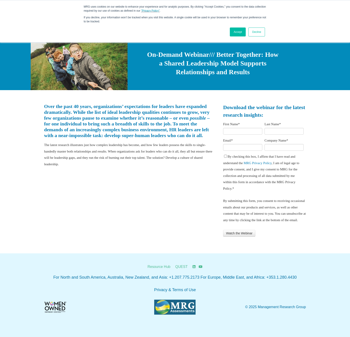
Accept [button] (238, 32)
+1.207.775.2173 (184, 277)
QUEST (181, 267)
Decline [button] (256, 32)
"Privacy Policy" (150, 10)
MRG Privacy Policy (258, 163)
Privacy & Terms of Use (175, 290)
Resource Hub (158, 267)
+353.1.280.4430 (281, 277)
